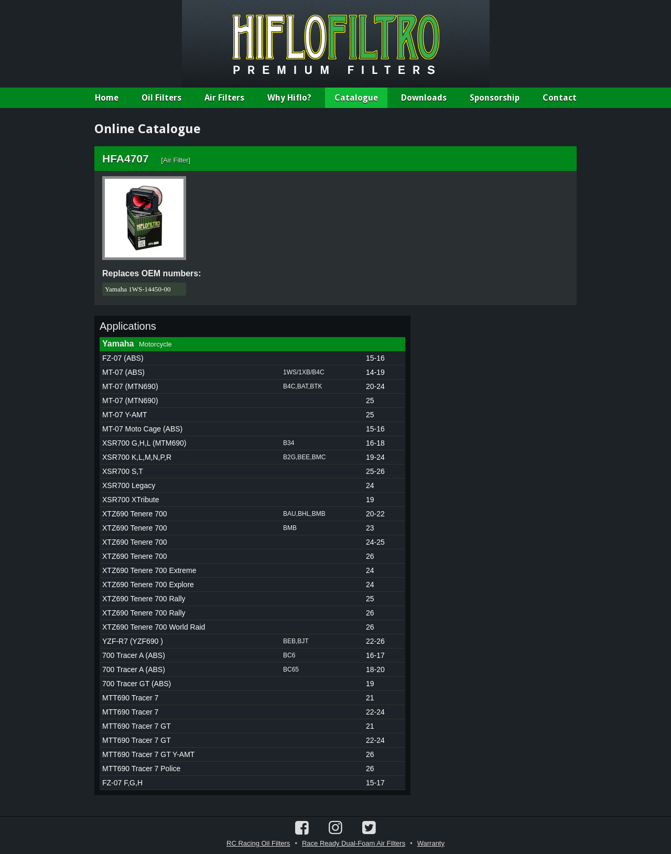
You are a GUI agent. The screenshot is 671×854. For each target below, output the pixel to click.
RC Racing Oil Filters (258, 843)
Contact (560, 98)
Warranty (431, 843)
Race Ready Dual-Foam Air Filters (353, 843)
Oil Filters (161, 98)
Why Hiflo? (289, 98)
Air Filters (224, 98)
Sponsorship (495, 98)
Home (106, 98)
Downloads (424, 98)
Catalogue (356, 98)
